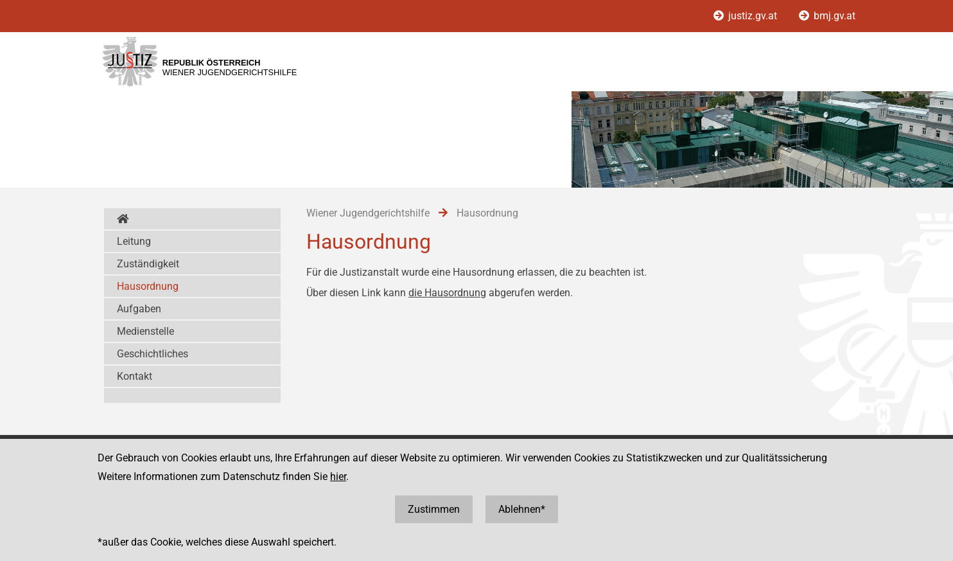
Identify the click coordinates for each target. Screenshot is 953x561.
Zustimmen (434, 509)
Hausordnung (148, 286)
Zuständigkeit (148, 264)
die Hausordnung (447, 293)
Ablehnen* (521, 509)
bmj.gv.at (827, 16)
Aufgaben (139, 309)
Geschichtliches (152, 354)
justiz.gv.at (746, 16)
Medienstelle (145, 331)
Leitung (134, 241)
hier (338, 476)
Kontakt (134, 376)
